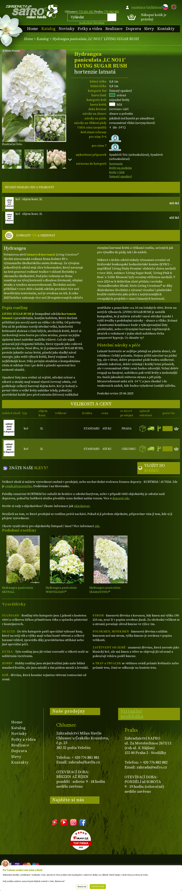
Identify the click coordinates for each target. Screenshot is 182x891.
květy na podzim (120, 168)
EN (173, 6)
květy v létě (117, 172)
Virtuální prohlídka (132, 713)
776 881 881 (86, 12)
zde (97, 526)
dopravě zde (120, 498)
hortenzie (116, 164)
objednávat (81, 506)
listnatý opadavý (120, 176)
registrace (138, 7)
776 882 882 (111, 12)
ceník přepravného (18, 486)
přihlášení (154, 7)
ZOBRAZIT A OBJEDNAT (35, 235)
